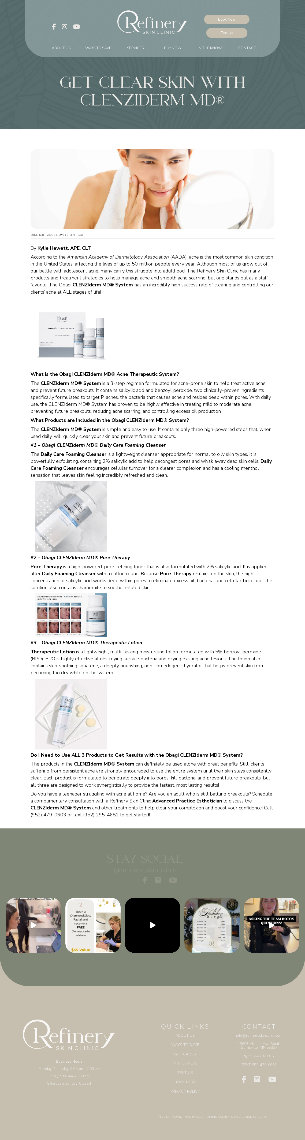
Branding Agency (215, 1115)
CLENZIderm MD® (51, 808)
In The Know (210, 48)
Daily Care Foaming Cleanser (73, 454)
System (81, 808)
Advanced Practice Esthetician (187, 801)
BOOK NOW (185, 1080)
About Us (61, 48)
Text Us (230, 33)
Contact (247, 48)
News (60, 235)
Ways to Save (98, 48)
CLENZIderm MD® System (103, 285)
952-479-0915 (259, 1055)
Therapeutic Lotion (53, 652)
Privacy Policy (185, 1089)
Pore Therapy (46, 566)
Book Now (230, 20)
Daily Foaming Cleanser (69, 573)
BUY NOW (172, 48)
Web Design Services (250, 1115)
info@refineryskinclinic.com (259, 1035)
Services (135, 48)
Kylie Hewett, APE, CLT (64, 248)
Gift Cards (185, 1053)
